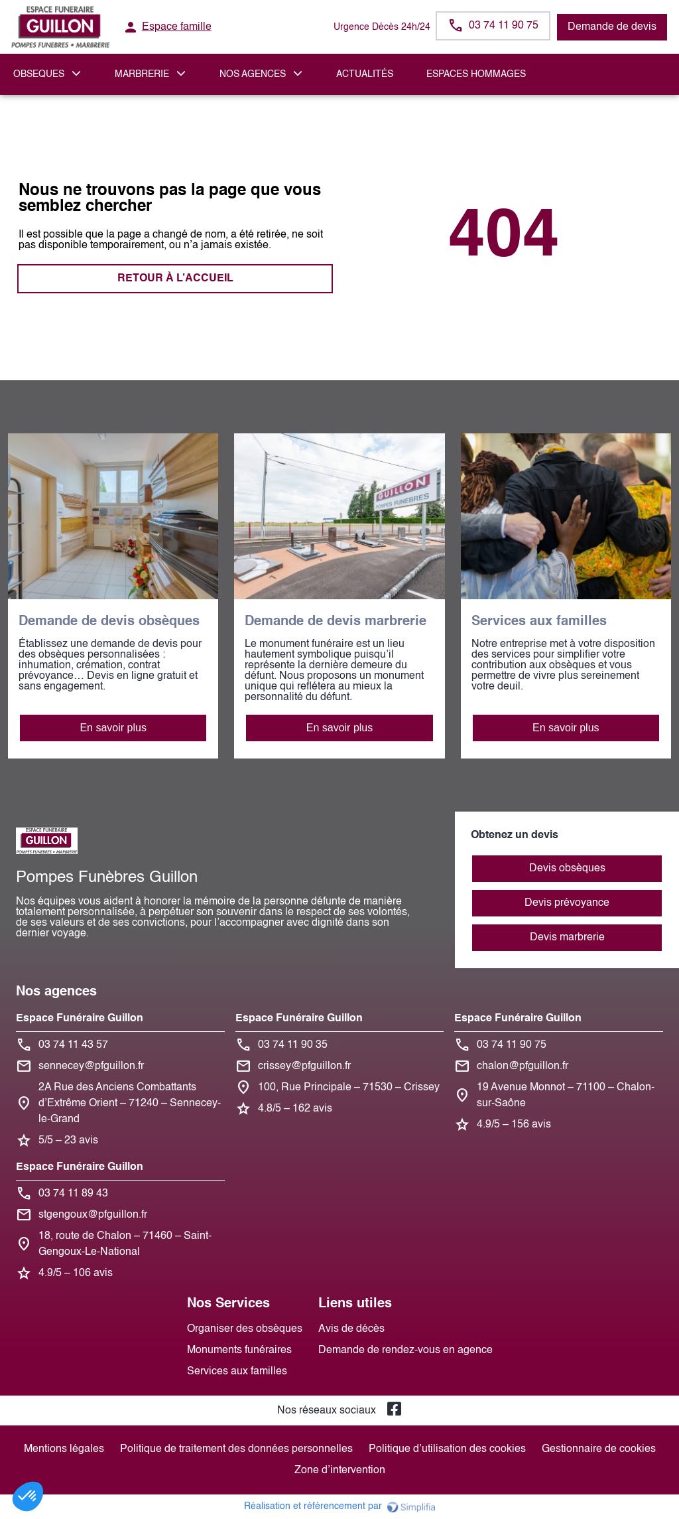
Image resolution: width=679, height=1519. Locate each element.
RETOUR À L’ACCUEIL (175, 278)
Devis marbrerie (567, 937)
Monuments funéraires (239, 1350)
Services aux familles (237, 1371)
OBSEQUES (38, 74)
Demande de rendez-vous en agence (405, 1350)
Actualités (364, 74)
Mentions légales (64, 1449)
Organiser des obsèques (244, 1329)
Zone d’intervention (339, 1470)
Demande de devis (612, 27)
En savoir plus (113, 727)
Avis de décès (351, 1329)
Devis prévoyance (567, 903)
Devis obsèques (567, 868)
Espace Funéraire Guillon (79, 1018)
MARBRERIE (142, 74)
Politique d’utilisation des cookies (447, 1449)
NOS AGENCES (252, 74)
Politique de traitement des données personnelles (236, 1449)
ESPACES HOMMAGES (476, 74)
